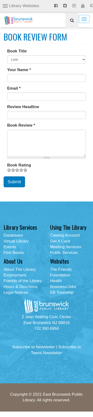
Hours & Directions (20, 286)
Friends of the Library (23, 281)
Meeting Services (65, 247)
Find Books (14, 252)
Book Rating (19, 165)
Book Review (21, 125)
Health (56, 281)
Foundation (60, 275)
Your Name (19, 70)
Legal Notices (16, 292)
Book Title (17, 51)
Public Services (64, 252)
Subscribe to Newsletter (33, 347)
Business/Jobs (63, 286)
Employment (15, 275)
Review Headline (23, 107)
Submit (14, 181)
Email (14, 88)
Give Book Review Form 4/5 (21, 170)
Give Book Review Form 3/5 (17, 170)
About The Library (20, 269)
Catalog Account (65, 235)
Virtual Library (16, 241)
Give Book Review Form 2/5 (13, 170)
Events (10, 247)
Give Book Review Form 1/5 (9, 170)
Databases (13, 235)
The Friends (61, 269)
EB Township (61, 292)
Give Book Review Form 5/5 (25, 170)
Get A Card (60, 241)
